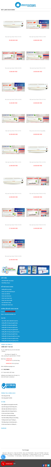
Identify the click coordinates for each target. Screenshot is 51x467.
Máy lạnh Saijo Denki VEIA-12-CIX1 (13, 162)
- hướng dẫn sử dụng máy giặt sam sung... (10, 336)
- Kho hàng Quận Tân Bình (6, 397)
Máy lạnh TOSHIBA (39, 453)
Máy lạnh (5, 453)
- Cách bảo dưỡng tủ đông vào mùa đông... (10, 417)
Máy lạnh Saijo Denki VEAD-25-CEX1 (38, 193)
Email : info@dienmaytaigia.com (8, 314)
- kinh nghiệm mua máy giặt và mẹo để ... (9, 404)
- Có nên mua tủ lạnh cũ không (7, 413)
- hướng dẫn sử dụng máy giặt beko (9, 325)
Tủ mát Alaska (10, 455)
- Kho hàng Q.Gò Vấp (5, 395)
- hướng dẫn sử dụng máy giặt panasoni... (10, 331)
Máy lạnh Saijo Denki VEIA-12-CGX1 (38, 162)
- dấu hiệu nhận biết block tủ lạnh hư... (9, 408)
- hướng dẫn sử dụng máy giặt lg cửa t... (10, 340)
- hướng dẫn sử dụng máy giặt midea (9, 323)
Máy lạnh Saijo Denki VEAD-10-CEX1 (13, 68)
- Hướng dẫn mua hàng (6, 289)
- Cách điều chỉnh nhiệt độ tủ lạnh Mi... (9, 320)
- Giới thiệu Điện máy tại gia (7, 280)
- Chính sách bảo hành (6, 296)
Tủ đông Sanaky (33, 454)
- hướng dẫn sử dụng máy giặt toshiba (9, 338)
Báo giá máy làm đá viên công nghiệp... (38, 130)
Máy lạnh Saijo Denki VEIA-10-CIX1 (13, 130)
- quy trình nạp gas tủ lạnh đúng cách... (9, 406)
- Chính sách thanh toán (6, 298)
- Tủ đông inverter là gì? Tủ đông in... (8, 419)
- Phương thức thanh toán (7, 304)
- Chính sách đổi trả (5, 293)
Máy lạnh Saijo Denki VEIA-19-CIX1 (38, 68)
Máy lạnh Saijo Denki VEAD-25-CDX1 (13, 256)
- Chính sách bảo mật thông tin (8, 291)
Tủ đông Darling (17, 454)
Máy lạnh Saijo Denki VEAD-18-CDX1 (13, 224)
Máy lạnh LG (10, 453)
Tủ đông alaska (24, 454)
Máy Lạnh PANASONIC (28, 453)
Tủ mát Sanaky (18, 455)
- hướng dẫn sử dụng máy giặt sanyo (9, 327)
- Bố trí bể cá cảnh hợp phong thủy (8, 415)
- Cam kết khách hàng (6, 302)
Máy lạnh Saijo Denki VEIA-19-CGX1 (13, 36)
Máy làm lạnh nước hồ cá (28, 455)
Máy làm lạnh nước (39, 455)
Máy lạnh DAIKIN (18, 453)
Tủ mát (39, 454)
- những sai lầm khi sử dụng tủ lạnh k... (9, 411)
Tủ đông (10, 454)
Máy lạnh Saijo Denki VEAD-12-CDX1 (37, 36)
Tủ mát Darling (45, 454)
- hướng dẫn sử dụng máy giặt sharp (9, 334)
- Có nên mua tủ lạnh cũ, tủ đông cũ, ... (9, 424)
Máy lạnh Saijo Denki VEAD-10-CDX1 (13, 99)
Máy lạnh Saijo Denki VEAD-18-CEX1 (38, 224)
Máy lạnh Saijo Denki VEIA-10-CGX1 (13, 193)
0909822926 (10, 311)
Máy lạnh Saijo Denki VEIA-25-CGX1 (38, 99)
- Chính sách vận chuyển (6, 300)
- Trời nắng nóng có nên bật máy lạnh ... (9, 422)
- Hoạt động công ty (5, 282)
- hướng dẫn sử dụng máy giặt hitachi (9, 329)
